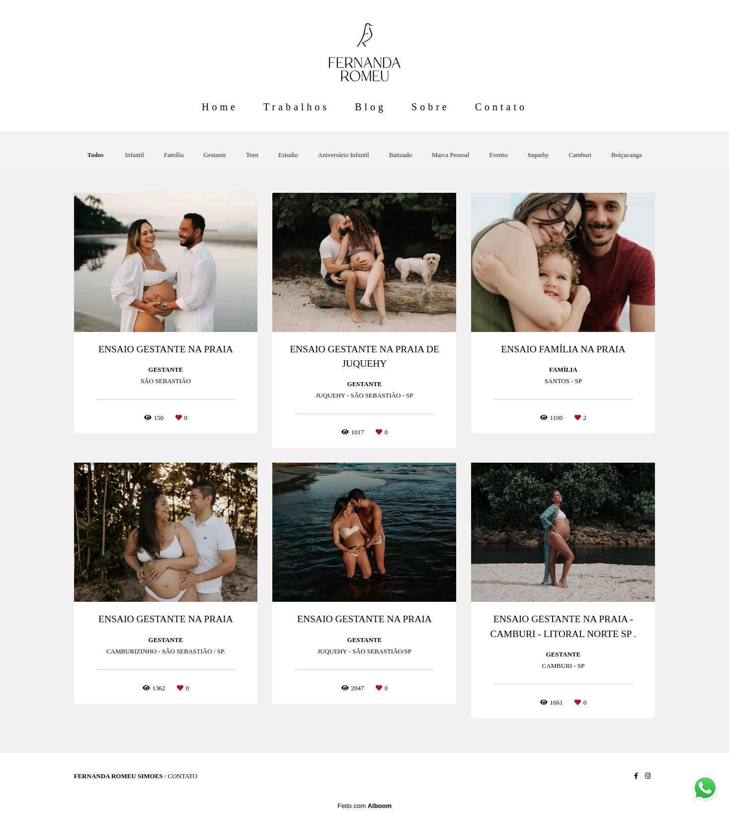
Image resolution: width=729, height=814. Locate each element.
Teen (252, 155)
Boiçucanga (626, 155)
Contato (501, 106)
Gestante (215, 155)
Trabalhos (296, 106)
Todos (95, 155)
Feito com (364, 806)
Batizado (400, 155)
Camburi (580, 155)
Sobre (430, 106)
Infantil (134, 155)
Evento (498, 155)
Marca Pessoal (450, 155)
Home (220, 106)
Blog (370, 106)
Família (174, 155)
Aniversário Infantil (343, 155)
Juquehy (538, 155)
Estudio (288, 155)
